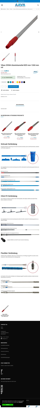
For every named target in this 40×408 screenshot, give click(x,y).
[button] (15, 1)
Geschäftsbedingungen (5, 357)
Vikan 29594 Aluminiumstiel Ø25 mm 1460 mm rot (6, 134)
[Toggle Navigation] (2, 5)
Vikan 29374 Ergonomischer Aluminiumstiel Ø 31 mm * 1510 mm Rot (33, 134)
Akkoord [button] (7, 404)
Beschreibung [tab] (20, 104)
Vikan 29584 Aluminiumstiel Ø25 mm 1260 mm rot (5, 315)
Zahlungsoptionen (4, 348)
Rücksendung (3, 354)
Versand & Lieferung (5, 351)
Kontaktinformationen (5, 345)
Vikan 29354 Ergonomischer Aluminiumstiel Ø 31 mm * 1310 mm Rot (20, 134)
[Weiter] (38, 9)
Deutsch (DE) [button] (20, 1)
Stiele (6, 96)
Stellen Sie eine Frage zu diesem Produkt (8, 94)
